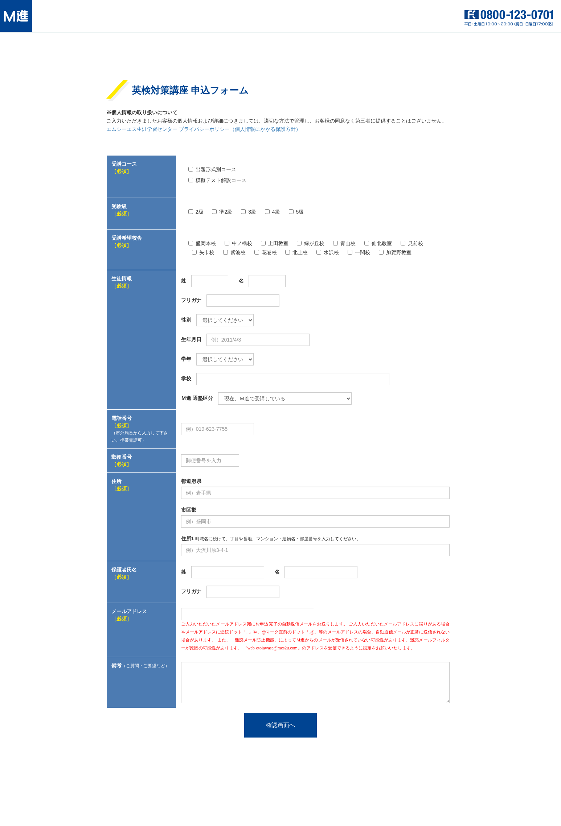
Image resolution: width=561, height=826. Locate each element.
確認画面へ (280, 725)
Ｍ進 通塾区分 (197, 398)
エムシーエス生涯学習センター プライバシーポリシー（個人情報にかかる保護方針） (203, 129)
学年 (186, 359)
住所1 (271, 538)
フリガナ (191, 300)
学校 (186, 378)
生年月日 (191, 339)
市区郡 (188, 510)
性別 (186, 320)
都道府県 (191, 481)
